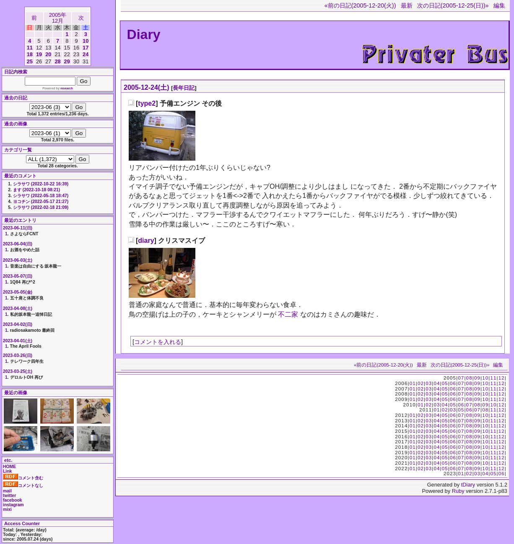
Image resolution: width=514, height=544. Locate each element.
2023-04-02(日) (17, 324)
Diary (144, 34)
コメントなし (23, 485)
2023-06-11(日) (17, 228)
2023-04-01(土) (17, 340)
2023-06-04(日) (17, 244)
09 (477, 377)
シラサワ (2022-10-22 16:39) (40, 184)
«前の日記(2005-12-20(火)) (360, 5)
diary (146, 240)
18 (30, 54)
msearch (66, 88)
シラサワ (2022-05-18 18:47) (40, 195)
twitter (9, 495)
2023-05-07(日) (17, 276)
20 (48, 54)
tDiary (468, 485)
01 (413, 383)
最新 (407, 5)
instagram (13, 504)
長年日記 (184, 88)
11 (30, 47)
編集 (499, 5)
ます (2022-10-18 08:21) (36, 189)
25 (30, 61)
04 (437, 383)
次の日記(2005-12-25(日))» (453, 5)
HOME (9, 466)
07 (461, 377)
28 (57, 61)
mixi (7, 509)
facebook (12, 500)
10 (85, 41)
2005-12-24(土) (146, 87)
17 (85, 47)
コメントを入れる (157, 341)
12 (501, 377)
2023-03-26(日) (17, 355)
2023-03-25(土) (17, 371)
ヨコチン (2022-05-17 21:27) (40, 201)
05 (445, 383)
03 (429, 383)
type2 (147, 103)
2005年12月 (57, 18)
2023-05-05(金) (17, 292)
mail (7, 491)
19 (39, 54)
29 (67, 61)
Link (7, 471)
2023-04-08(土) (17, 308)
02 (421, 383)
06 (453, 383)
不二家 (288, 314)
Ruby (458, 491)
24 (85, 54)
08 (469, 377)
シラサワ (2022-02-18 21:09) (40, 207)
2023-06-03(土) (17, 260)
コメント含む (23, 478)
